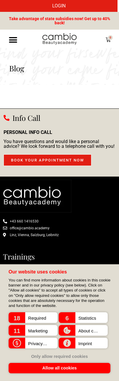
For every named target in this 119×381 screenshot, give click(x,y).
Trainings (19, 256)
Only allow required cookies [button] (59, 356)
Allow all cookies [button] (59, 368)
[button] (33, 317)
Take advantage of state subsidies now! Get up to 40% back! (59, 20)
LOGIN (59, 6)
